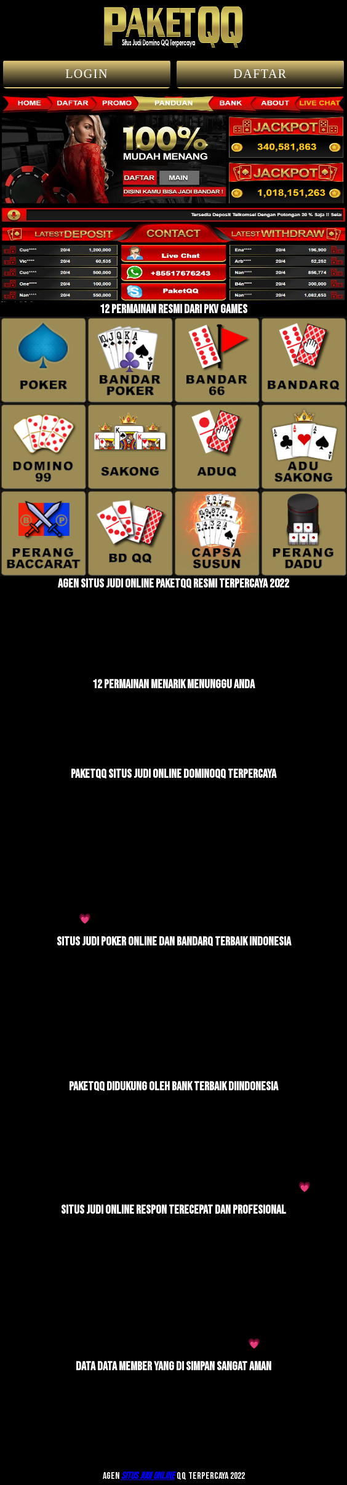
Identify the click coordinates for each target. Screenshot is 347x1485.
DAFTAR (260, 73)
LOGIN (86, 73)
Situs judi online (148, 1476)
